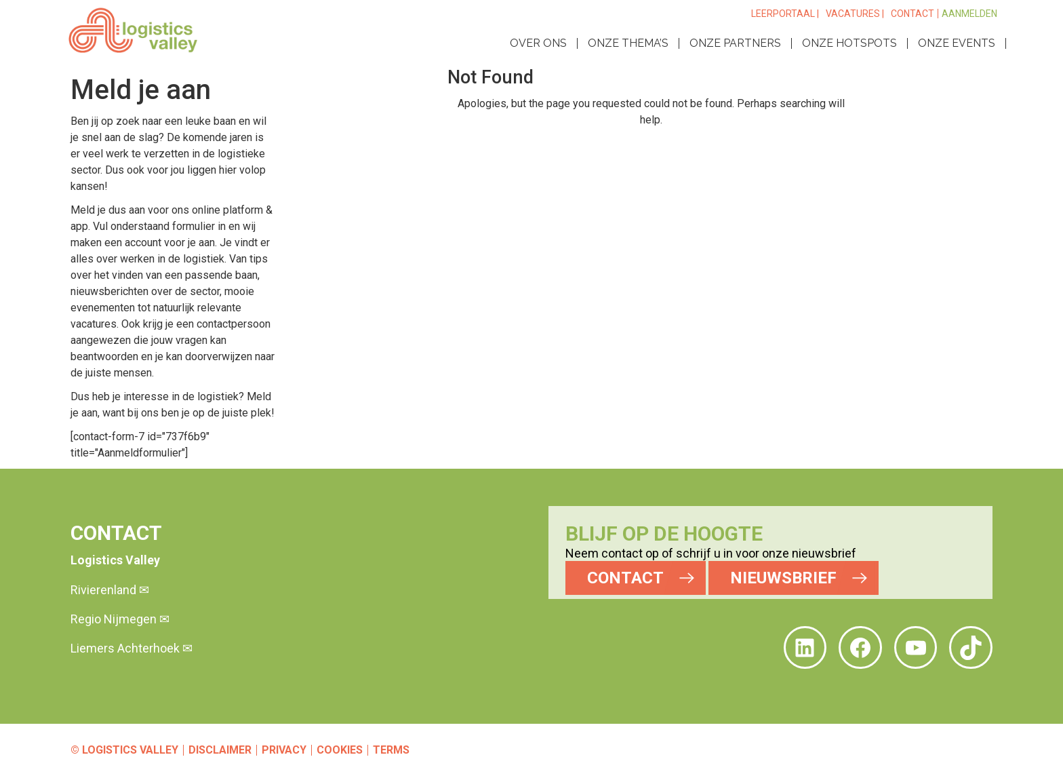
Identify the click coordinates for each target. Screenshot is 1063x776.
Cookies (340, 749)
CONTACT (625, 577)
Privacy (284, 749)
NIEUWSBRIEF (783, 577)
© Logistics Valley (124, 749)
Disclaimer (220, 749)
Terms (391, 749)
